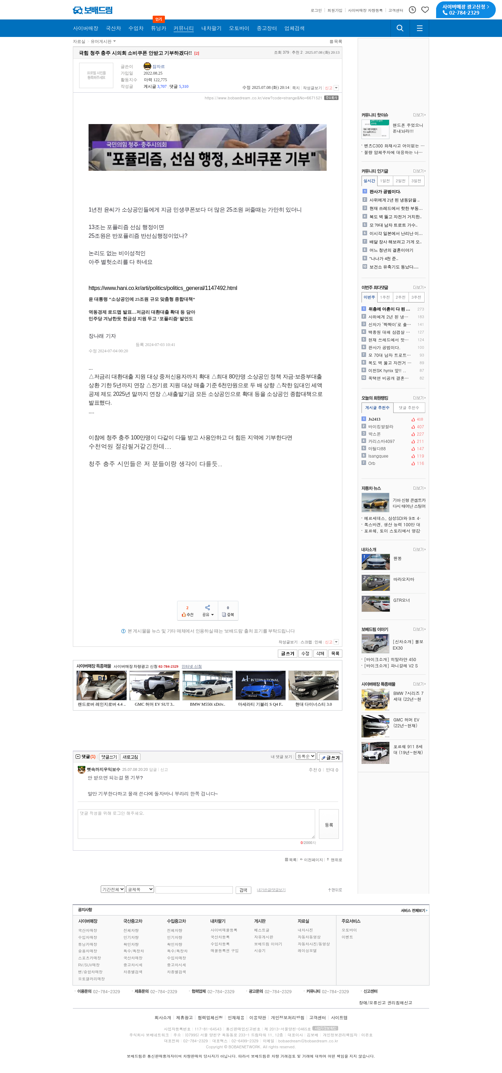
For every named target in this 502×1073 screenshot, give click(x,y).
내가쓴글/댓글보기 (271, 890)
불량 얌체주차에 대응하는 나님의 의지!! (395, 152)
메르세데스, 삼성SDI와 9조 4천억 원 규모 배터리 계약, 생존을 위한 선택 (395, 518)
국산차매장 (87, 930)
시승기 (260, 950)
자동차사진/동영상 (314, 943)
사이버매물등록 (224, 930)
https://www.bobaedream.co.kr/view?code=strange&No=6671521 (263, 97)
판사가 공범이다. (385, 191)
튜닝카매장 (87, 944)
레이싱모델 (307, 950)
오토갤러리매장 (91, 978)
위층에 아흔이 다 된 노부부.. (390, 309)
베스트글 (261, 930)
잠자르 (158, 66)
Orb (392, 463)
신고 (329, 88)
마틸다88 (392, 448)
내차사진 (305, 930)
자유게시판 (263, 937)
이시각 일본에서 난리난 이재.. (397, 233)
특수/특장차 (133, 950)
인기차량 (131, 937)
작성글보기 (312, 88)
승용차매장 (87, 950)
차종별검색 (133, 971)
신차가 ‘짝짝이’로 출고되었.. (390, 324)
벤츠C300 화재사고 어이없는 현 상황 (395, 145)
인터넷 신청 (192, 666)
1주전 (385, 297)
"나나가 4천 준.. (384, 258)
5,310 (183, 86)
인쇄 (318, 642)
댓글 (173, 86)
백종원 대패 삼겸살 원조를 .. (390, 332)
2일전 (400, 180)
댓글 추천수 (409, 407)
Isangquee (392, 456)
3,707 (162, 86)
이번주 (369, 297)
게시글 (150, 86)
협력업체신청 (210, 1017)
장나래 (96, 336)
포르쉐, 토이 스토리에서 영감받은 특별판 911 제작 (395, 531)
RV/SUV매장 (89, 964)
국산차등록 (220, 937)
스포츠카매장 (89, 957)
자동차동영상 (309, 937)
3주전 (416, 297)
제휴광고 (184, 1017)
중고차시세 (133, 964)
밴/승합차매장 (90, 971)
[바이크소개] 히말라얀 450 (390, 659)
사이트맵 (339, 1017)
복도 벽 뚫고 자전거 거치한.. (396, 216)
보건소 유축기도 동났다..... (394, 267)
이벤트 (347, 937)
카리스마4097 (392, 441)
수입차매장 (87, 937)
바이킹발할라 (392, 426)
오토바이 (349, 930)
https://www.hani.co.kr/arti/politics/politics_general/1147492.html (163, 288)
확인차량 (131, 944)
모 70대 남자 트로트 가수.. (394, 225)
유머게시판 (101, 41)
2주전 (400, 297)
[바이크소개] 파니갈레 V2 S (391, 665)
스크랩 (306, 642)
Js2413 (392, 419)
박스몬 (392, 434)
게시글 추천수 (377, 407)
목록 (338, 41)
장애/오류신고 (372, 1002)
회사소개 (162, 1017)
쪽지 (296, 88)
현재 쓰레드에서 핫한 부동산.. (397, 208)
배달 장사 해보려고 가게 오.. (396, 241)
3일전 (416, 180)
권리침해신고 (399, 1002)
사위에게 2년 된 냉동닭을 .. (395, 200)
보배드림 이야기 (268, 943)
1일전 (385, 180)
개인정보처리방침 (287, 1017)
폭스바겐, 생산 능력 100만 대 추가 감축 (395, 524)
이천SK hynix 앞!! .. (387, 370)
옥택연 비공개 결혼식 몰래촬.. (390, 378)
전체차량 (131, 930)
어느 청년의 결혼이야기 (391, 250)
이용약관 (257, 1017)
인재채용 (236, 1017)
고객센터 (317, 1017)
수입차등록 (220, 943)
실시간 (369, 180)
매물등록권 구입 (225, 950)
